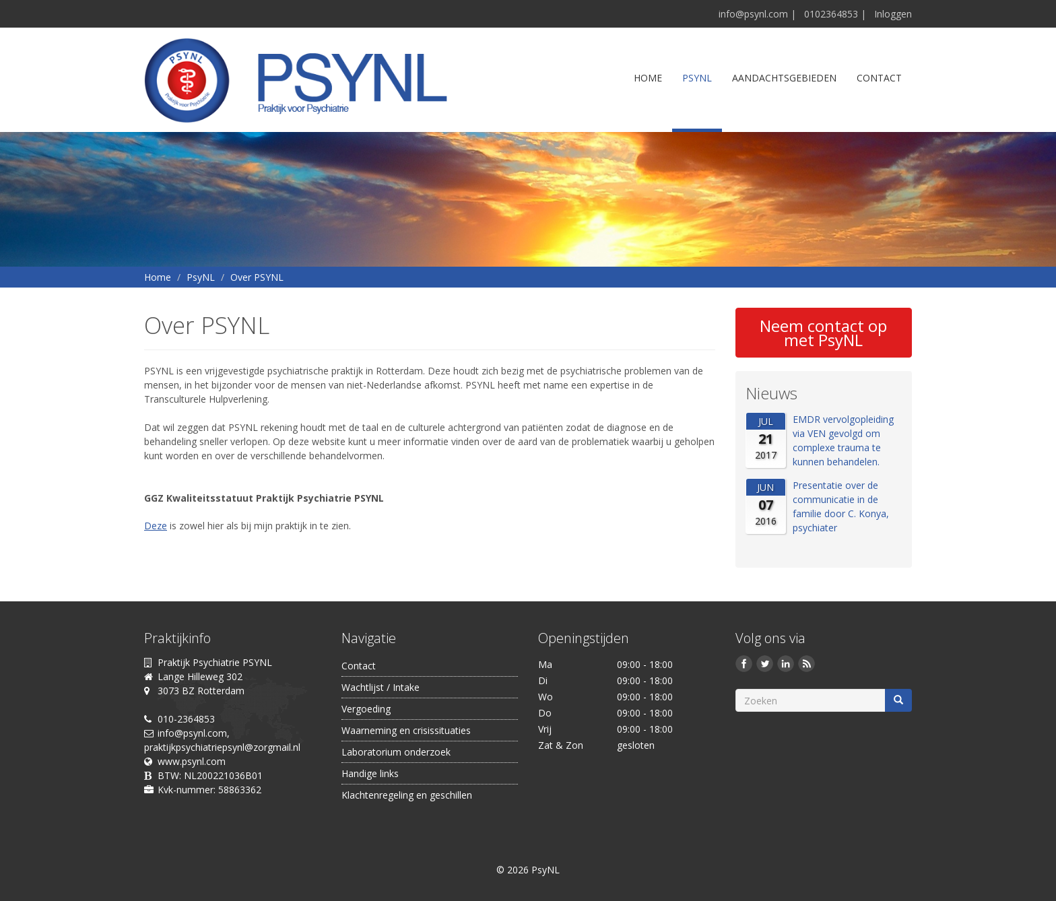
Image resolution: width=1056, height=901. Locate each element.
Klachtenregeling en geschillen (406, 795)
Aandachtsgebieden (784, 77)
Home (648, 77)
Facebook (745, 665)
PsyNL (697, 77)
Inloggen (893, 13)
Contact (879, 77)
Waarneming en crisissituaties (406, 730)
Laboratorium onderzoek (396, 751)
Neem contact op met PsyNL (823, 332)
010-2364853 (186, 718)
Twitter (766, 665)
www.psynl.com (192, 761)
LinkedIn (787, 665)
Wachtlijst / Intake (380, 687)
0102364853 (831, 13)
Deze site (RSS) (808, 665)
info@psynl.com (753, 13)
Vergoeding (366, 708)
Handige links (370, 773)
